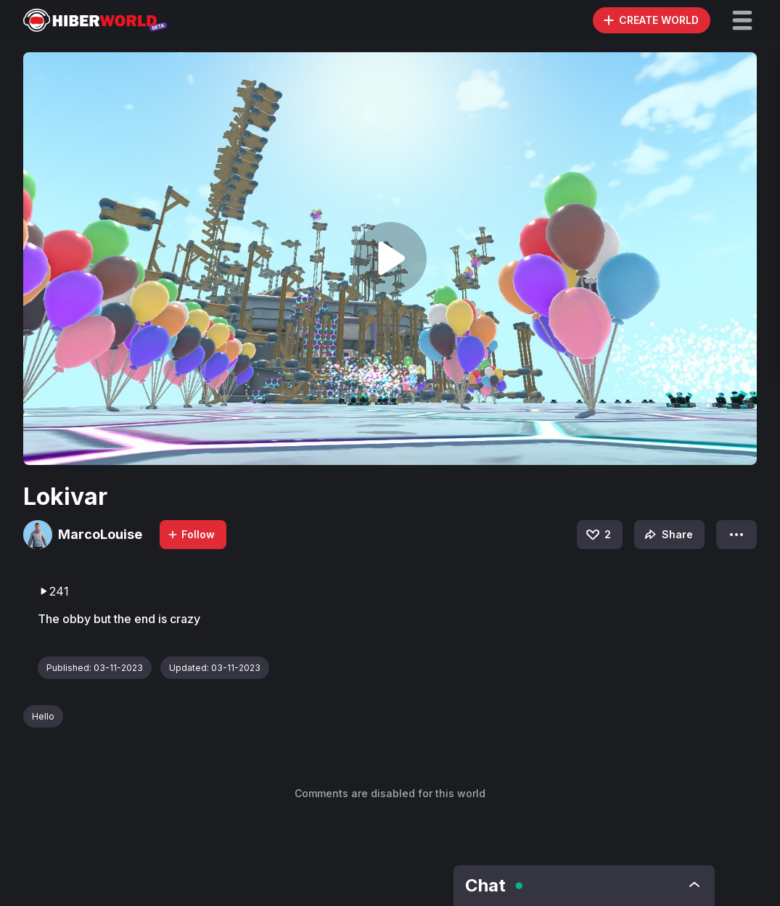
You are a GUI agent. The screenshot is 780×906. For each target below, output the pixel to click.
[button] (742, 20)
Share (667, 534)
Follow (191, 534)
